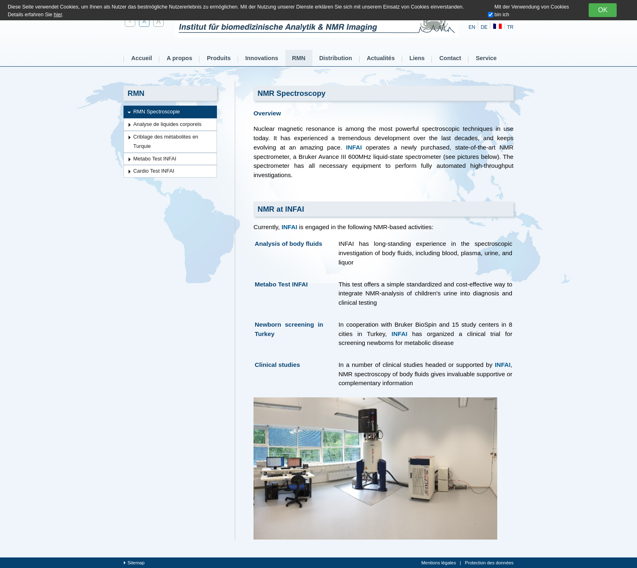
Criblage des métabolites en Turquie (165, 141)
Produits (219, 58)
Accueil (141, 58)
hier (58, 14)
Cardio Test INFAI (153, 171)
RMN (299, 58)
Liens (417, 58)
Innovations (261, 58)
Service (486, 58)
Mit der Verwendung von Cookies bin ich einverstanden (531, 14)
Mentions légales (438, 562)
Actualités (381, 58)
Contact (450, 58)
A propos (179, 58)
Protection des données (489, 562)
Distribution (335, 58)
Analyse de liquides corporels (167, 124)
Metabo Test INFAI (154, 159)
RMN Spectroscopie (156, 111)
